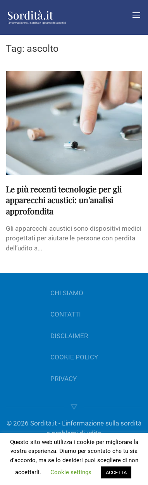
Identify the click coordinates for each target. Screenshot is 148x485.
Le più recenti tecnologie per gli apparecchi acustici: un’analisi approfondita (64, 200)
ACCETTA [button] (116, 472)
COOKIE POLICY (74, 357)
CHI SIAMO (66, 293)
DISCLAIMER (69, 336)
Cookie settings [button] (70, 472)
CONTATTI (65, 314)
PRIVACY (63, 379)
